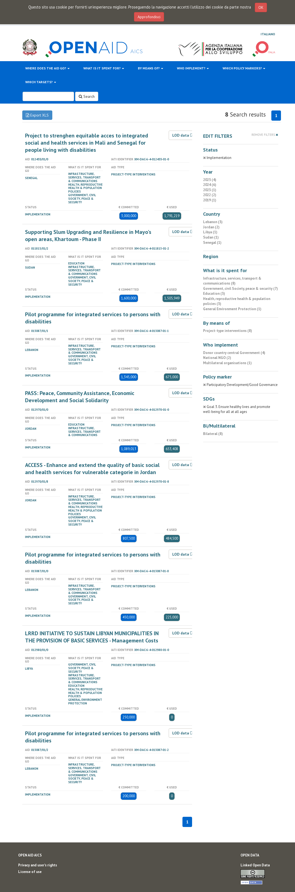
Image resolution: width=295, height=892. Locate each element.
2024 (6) (209, 184)
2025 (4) (209, 179)
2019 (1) (209, 200)
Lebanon (31, 350)
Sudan (30, 267)
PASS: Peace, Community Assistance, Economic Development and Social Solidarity (79, 397)
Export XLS (37, 115)
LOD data (183, 135)
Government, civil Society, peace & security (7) (240, 288)
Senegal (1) (212, 242)
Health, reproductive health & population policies (85, 188)
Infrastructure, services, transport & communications (84, 177)
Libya (29, 669)
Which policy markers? (244, 68)
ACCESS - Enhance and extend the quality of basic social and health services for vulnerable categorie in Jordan (92, 468)
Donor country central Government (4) (234, 352)
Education (76, 263)
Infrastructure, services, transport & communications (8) (232, 281)
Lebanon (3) (213, 222)
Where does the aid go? (47, 68)
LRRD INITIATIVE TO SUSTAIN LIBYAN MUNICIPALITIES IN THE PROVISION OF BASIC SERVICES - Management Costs (92, 637)
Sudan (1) (211, 237)
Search (87, 96)
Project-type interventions (133, 174)
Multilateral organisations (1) (227, 363)
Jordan (30, 429)
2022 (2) (209, 195)
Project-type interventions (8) (227, 330)
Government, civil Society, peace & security (82, 198)
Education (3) (214, 293)
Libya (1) (210, 232)
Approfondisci (149, 16)
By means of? (150, 68)
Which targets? (40, 82)
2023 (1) (209, 190)
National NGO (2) (217, 357)
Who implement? (193, 68)
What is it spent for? (103, 68)
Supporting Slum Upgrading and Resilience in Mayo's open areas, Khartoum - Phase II (88, 235)
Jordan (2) (211, 227)
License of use (30, 871)
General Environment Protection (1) (232, 309)
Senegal (31, 178)
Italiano (268, 34)
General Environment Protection (85, 701)
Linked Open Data (255, 865)
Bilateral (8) (213, 433)
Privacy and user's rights (37, 865)
